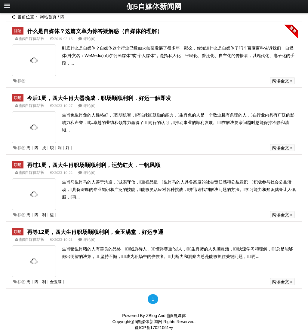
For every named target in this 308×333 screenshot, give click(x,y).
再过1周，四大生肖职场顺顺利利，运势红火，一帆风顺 (93, 165)
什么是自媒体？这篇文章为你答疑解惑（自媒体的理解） (94, 31)
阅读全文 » (282, 80)
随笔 (17, 31)
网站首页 (48, 16)
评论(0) (89, 39)
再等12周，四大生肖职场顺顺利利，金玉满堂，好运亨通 (95, 232)
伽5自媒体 (176, 315)
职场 (17, 98)
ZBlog (151, 315)
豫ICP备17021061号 (154, 327)
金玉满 (56, 282)
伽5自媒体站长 (31, 39)
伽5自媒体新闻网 (154, 6)
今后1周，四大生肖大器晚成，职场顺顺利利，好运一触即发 (99, 98)
